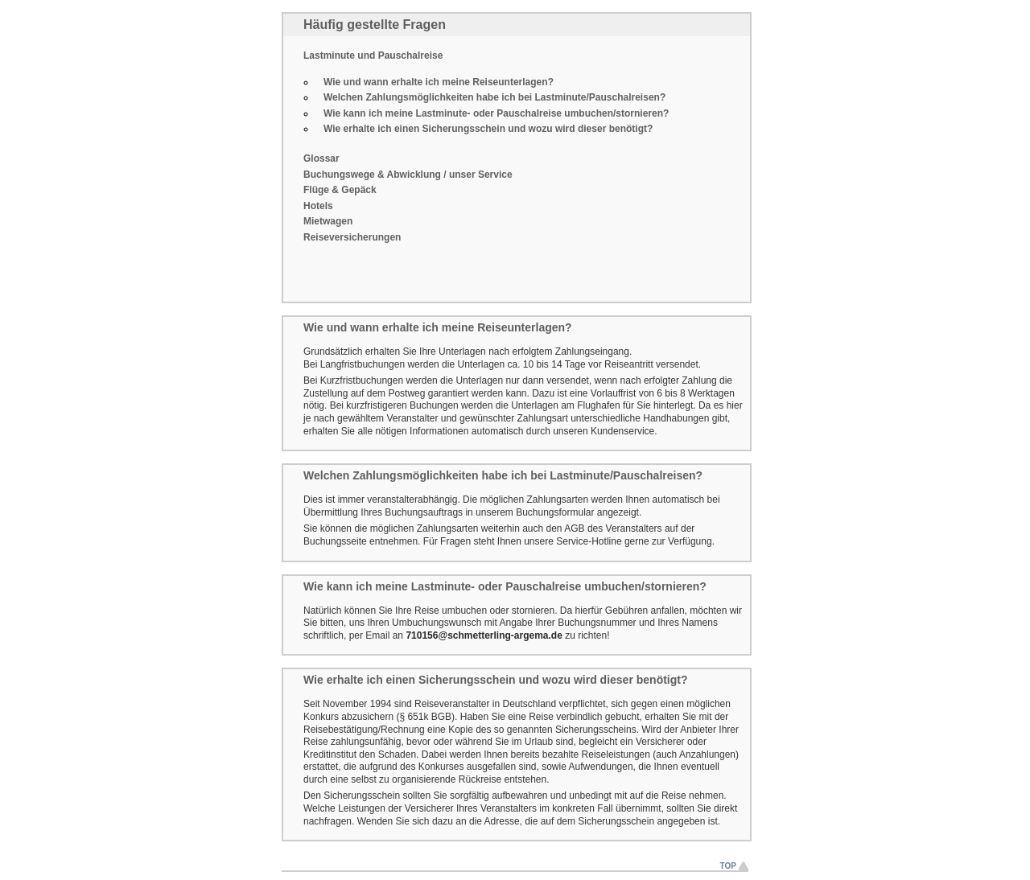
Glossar (321, 158)
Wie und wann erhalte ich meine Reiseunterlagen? (438, 82)
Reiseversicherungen (352, 237)
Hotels (318, 206)
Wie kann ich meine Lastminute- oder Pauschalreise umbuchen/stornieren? (496, 113)
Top (728, 865)
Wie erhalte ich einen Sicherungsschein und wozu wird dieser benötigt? (488, 128)
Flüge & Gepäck (340, 189)
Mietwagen (327, 221)
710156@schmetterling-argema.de (484, 635)
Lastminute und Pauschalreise (373, 55)
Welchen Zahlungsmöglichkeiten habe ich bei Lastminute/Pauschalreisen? (494, 97)
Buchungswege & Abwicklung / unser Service (408, 174)
